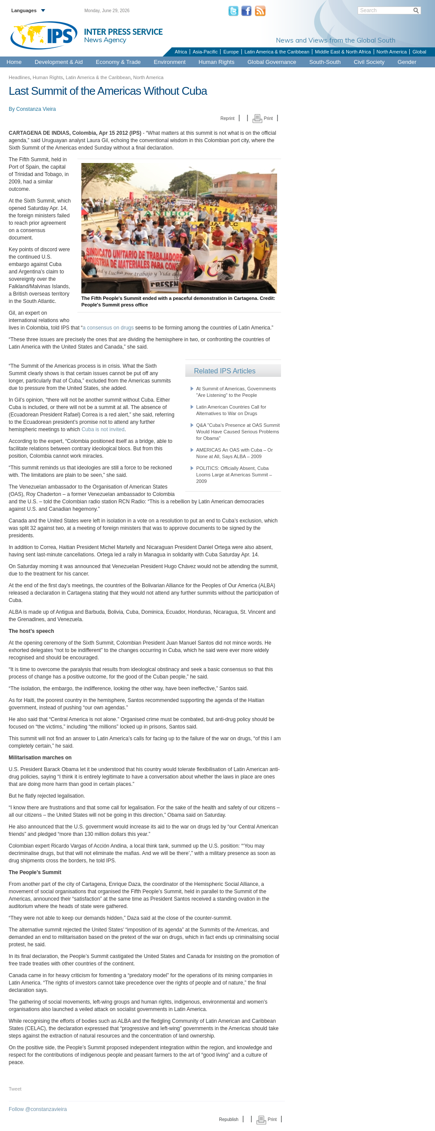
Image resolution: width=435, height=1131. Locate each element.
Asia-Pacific (205, 51)
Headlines (19, 77)
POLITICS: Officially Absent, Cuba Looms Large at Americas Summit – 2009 (234, 475)
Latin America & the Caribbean (276, 51)
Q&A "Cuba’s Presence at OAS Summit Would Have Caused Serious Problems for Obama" (238, 431)
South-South (325, 62)
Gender (407, 62)
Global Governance (272, 62)
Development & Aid (59, 62)
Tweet (15, 1088)
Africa (181, 51)
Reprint (227, 118)
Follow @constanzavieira (38, 1109)
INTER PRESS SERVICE (123, 31)
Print (262, 118)
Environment (170, 62)
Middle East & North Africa (343, 51)
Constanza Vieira (36, 109)
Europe (230, 51)
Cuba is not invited (102, 429)
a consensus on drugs (108, 328)
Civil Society (369, 62)
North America (392, 51)
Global (419, 51)
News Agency (105, 39)
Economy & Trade (118, 62)
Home (14, 62)
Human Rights (216, 62)
